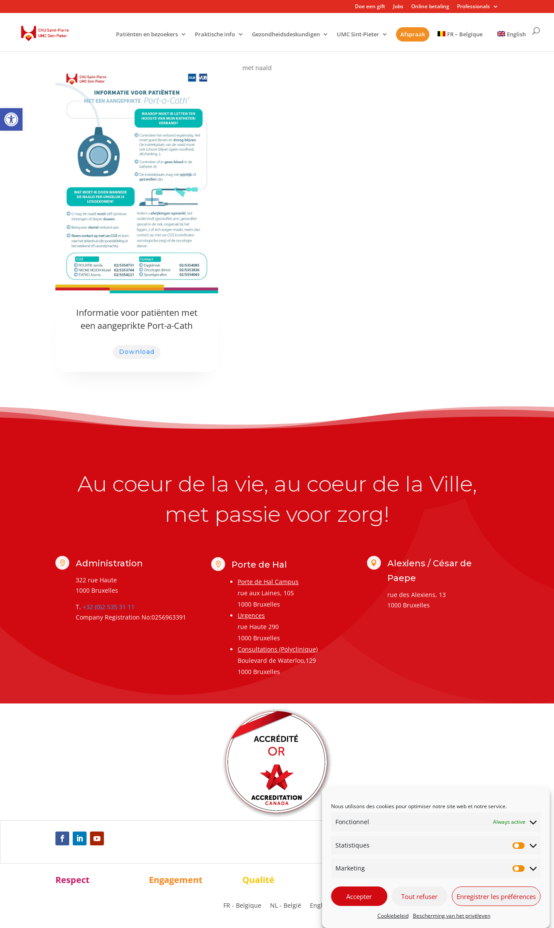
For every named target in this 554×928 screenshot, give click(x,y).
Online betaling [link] (430, 7)
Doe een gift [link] (370, 7)
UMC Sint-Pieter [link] (358, 35)
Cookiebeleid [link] (393, 915)
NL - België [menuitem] (285, 906)
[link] (11, 119)
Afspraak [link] (412, 34)
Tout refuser (419, 896)
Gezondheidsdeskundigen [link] (286, 35)
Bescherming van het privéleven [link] (451, 915)
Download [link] (137, 352)
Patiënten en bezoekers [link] (147, 35)
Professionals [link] (473, 7)
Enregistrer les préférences (496, 896)
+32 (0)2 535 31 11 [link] (109, 607)
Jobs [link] (398, 7)
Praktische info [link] (215, 35)
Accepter (359, 896)
